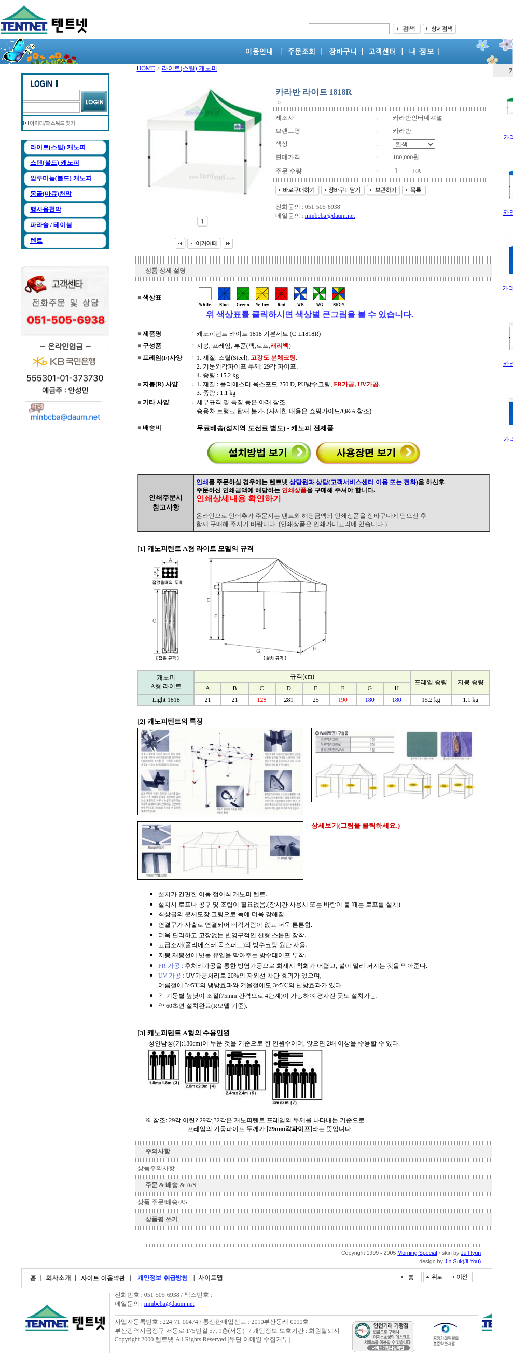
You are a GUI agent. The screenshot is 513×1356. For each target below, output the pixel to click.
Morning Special (417, 1253)
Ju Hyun (471, 1253)
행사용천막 (45, 209)
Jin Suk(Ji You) (463, 1261)
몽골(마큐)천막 (51, 193)
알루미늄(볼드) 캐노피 (61, 178)
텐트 (36, 240)
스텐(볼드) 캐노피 (54, 162)
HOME (146, 68)
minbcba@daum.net (330, 215)
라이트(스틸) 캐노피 (58, 147)
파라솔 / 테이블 (51, 225)
